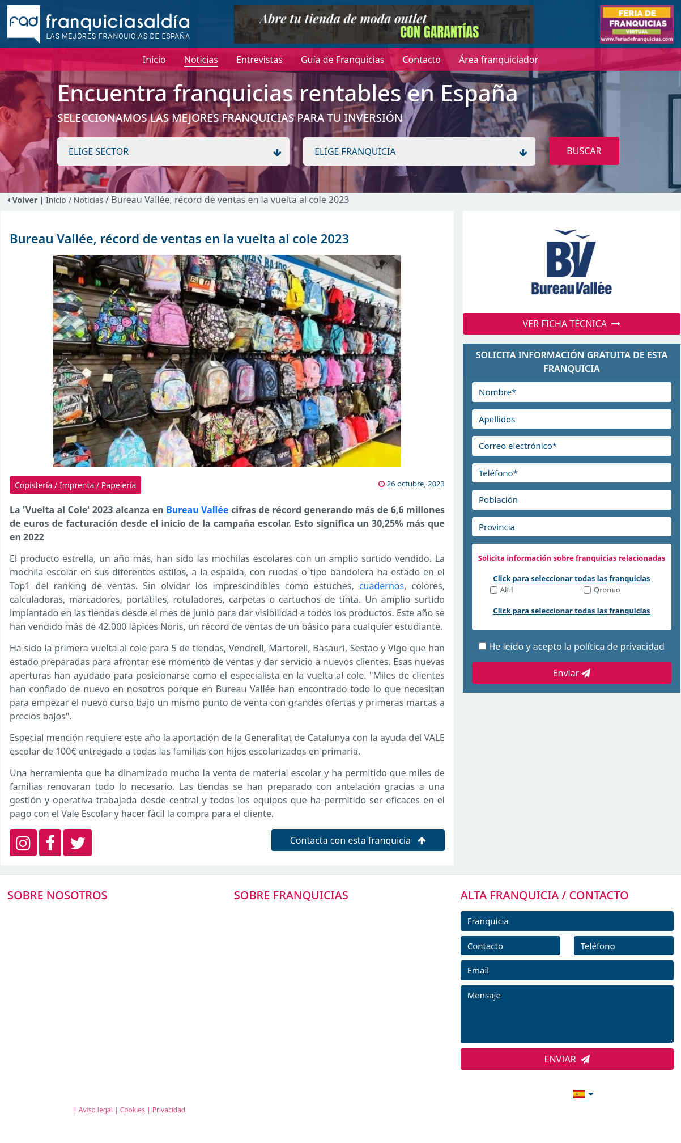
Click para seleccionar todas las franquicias (571, 578)
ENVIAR (567, 1059)
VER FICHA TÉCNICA (572, 324)
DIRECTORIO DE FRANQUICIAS (312, 941)
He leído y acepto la (576, 646)
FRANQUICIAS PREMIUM (299, 915)
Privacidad (169, 1110)
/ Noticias (87, 199)
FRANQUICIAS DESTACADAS (306, 966)
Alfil (506, 590)
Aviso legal (96, 1110)
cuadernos (381, 585)
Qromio (607, 590)
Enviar (572, 673)
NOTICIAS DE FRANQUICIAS (306, 992)
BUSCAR (584, 151)
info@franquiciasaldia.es (485, 1092)
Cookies (132, 1110)
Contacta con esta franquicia (358, 840)
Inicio (56, 199)
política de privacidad (619, 646)
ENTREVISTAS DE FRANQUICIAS (313, 1017)
